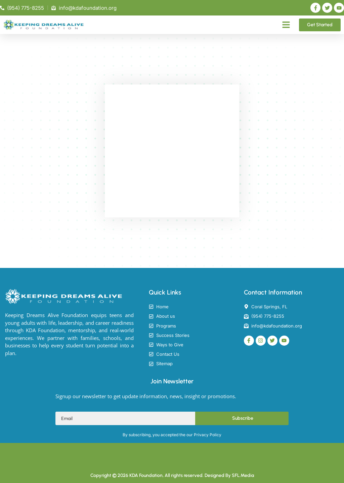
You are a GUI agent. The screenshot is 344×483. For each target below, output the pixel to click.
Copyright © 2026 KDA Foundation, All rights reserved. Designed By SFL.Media (172, 475)
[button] (286, 25)
